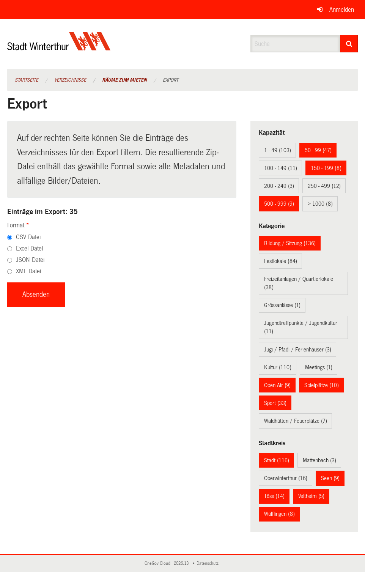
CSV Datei (28, 237)
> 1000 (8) (320, 204)
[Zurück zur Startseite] (59, 47)
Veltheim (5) (311, 496)
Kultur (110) (277, 367)
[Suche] (349, 43)
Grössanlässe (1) (282, 305)
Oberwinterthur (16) (285, 478)
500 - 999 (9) (279, 204)
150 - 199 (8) (326, 168)
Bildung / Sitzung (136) (290, 243)
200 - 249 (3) (279, 186)
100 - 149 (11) (280, 168)
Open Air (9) (277, 385)
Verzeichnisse (70, 80)
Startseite (26, 80)
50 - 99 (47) (318, 150)
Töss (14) (274, 496)
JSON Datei (30, 260)
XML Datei (28, 271)
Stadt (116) (276, 460)
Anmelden (341, 9)
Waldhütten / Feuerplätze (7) (295, 421)
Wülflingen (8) (279, 514)
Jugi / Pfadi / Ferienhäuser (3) (297, 350)
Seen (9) (330, 478)
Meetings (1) (318, 367)
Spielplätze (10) (321, 385)
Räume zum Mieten (124, 80)
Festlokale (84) (280, 261)
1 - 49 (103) (277, 150)
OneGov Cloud (159, 563)
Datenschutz (209, 563)
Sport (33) (275, 403)
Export (170, 80)
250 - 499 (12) (324, 186)
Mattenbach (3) (319, 460)
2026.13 (182, 563)
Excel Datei (29, 248)
